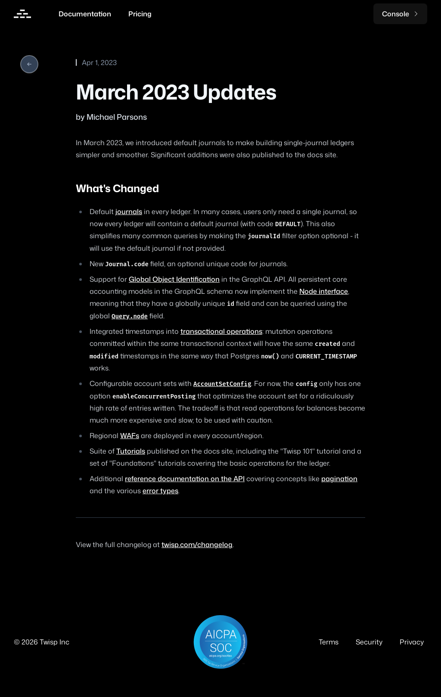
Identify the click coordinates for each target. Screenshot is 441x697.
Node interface (323, 291)
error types (160, 490)
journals (128, 211)
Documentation (85, 14)
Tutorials (130, 451)
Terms (329, 642)
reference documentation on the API (185, 478)
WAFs (129, 435)
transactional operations (221, 331)
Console (400, 14)
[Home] (22, 13)
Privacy (412, 642)
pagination (339, 478)
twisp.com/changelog (197, 544)
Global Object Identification (174, 279)
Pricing (140, 14)
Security (369, 642)
